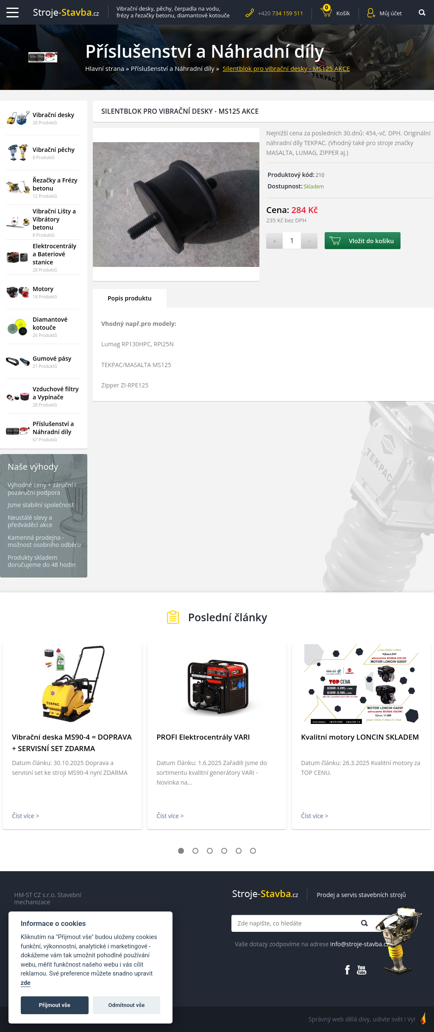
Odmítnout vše (126, 1005)
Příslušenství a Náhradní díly (172, 68)
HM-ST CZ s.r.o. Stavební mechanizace (47, 898)
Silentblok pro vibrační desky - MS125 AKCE (286, 68)
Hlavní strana (104, 68)
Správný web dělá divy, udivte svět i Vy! (362, 1019)
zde (26, 983)
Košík (336, 12)
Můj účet (391, 13)
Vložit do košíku (371, 241)
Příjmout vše (54, 1005)
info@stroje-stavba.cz (359, 944)
